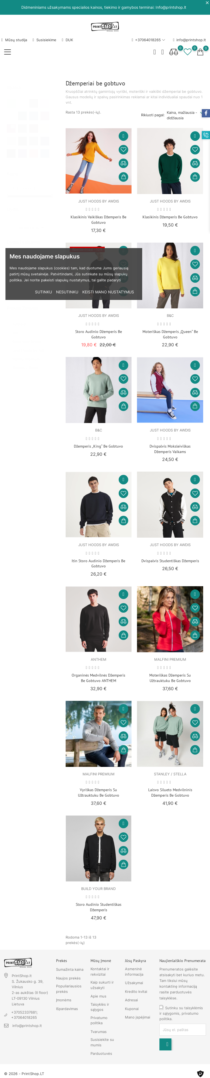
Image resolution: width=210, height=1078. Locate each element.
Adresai (131, 1000)
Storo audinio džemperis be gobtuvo (98, 334)
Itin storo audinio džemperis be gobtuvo (98, 563)
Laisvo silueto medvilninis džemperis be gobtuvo (170, 792)
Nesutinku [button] (67, 292)
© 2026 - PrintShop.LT (24, 1073)
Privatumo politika (99, 1020)
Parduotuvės (101, 1053)
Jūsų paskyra (135, 960)
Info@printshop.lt (171, 7)
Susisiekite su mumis (102, 1042)
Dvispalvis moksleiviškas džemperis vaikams (170, 449)
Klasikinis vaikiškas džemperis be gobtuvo (98, 220)
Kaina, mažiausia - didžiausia (182, 115)
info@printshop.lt (189, 40)
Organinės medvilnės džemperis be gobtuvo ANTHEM (98, 678)
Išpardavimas (67, 1008)
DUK (67, 40)
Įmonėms (63, 1000)
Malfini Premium (26, 354)
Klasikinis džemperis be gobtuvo (170, 217)
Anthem (19, 319)
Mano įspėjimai (137, 1017)
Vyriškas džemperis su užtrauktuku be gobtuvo (98, 792)
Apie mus (98, 996)
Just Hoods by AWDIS (31, 345)
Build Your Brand (27, 336)
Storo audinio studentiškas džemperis (98, 907)
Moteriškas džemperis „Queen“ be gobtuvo (170, 334)
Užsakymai (134, 983)
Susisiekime (44, 40)
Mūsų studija (14, 40)
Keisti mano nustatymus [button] (108, 292)
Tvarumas (99, 1031)
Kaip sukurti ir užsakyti (102, 985)
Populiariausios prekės (68, 989)
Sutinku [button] (43, 292)
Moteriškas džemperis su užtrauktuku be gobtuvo (170, 678)
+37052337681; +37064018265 (24, 1015)
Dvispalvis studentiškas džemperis (170, 560)
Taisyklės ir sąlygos (100, 1007)
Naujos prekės (68, 978)
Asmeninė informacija (134, 971)
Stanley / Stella (25, 362)
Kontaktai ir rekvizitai (100, 971)
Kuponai (132, 1008)
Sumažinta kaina (69, 969)
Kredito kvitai (136, 991)
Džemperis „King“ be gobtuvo (98, 446)
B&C (16, 327)
